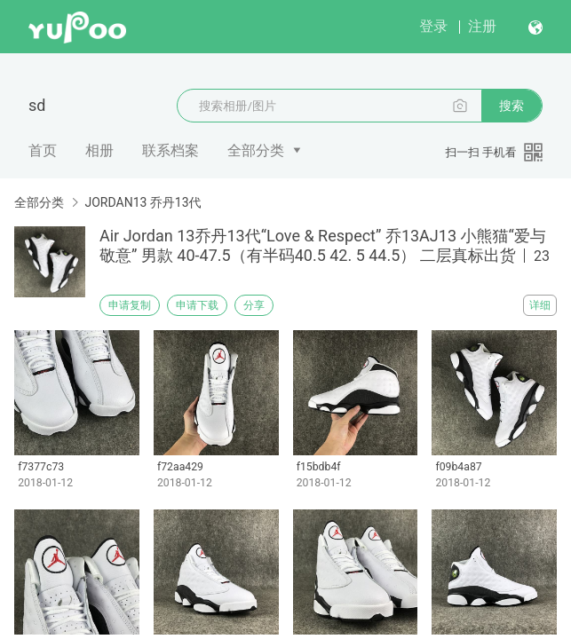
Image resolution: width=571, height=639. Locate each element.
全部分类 (255, 150)
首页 (42, 150)
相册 (99, 150)
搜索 (511, 106)
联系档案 (170, 150)
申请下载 (197, 305)
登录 (433, 26)
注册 (482, 26)
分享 (254, 305)
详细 (540, 305)
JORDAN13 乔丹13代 (142, 202)
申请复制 (129, 305)
